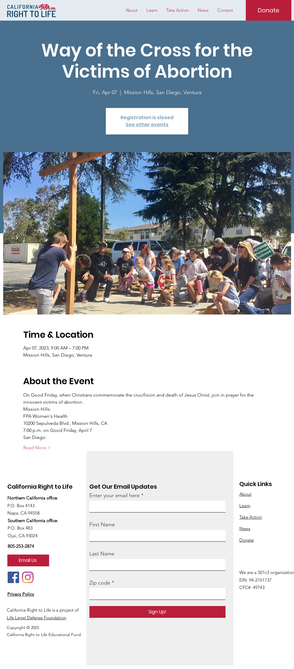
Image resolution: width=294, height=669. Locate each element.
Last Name (101, 553)
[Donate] (268, 10)
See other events (147, 124)
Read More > (37, 447)
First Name (102, 524)
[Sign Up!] (157, 612)
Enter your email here (114, 495)
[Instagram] (28, 577)
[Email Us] (28, 560)
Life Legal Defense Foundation (36, 617)
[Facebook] (13, 577)
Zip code (99, 582)
